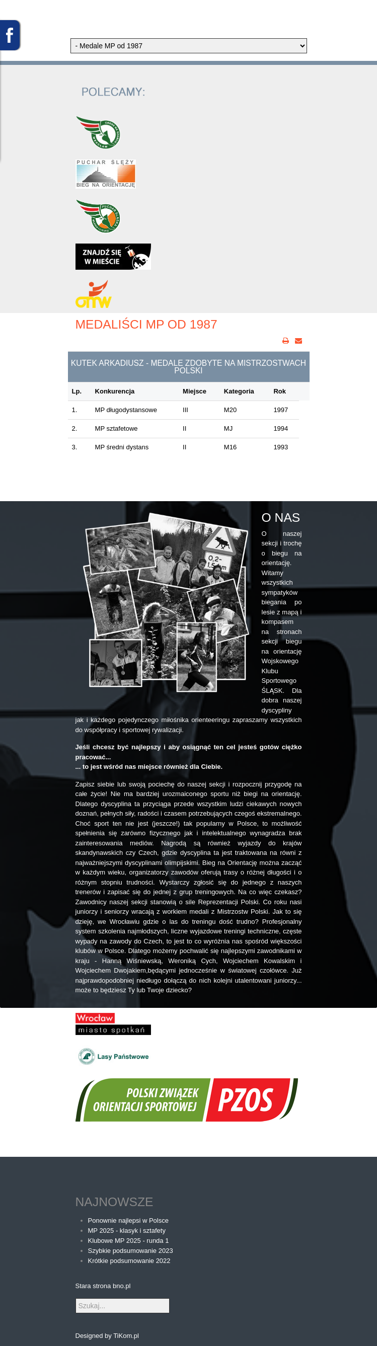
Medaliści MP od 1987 (146, 324)
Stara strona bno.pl (103, 1286)
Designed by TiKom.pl (107, 1335)
